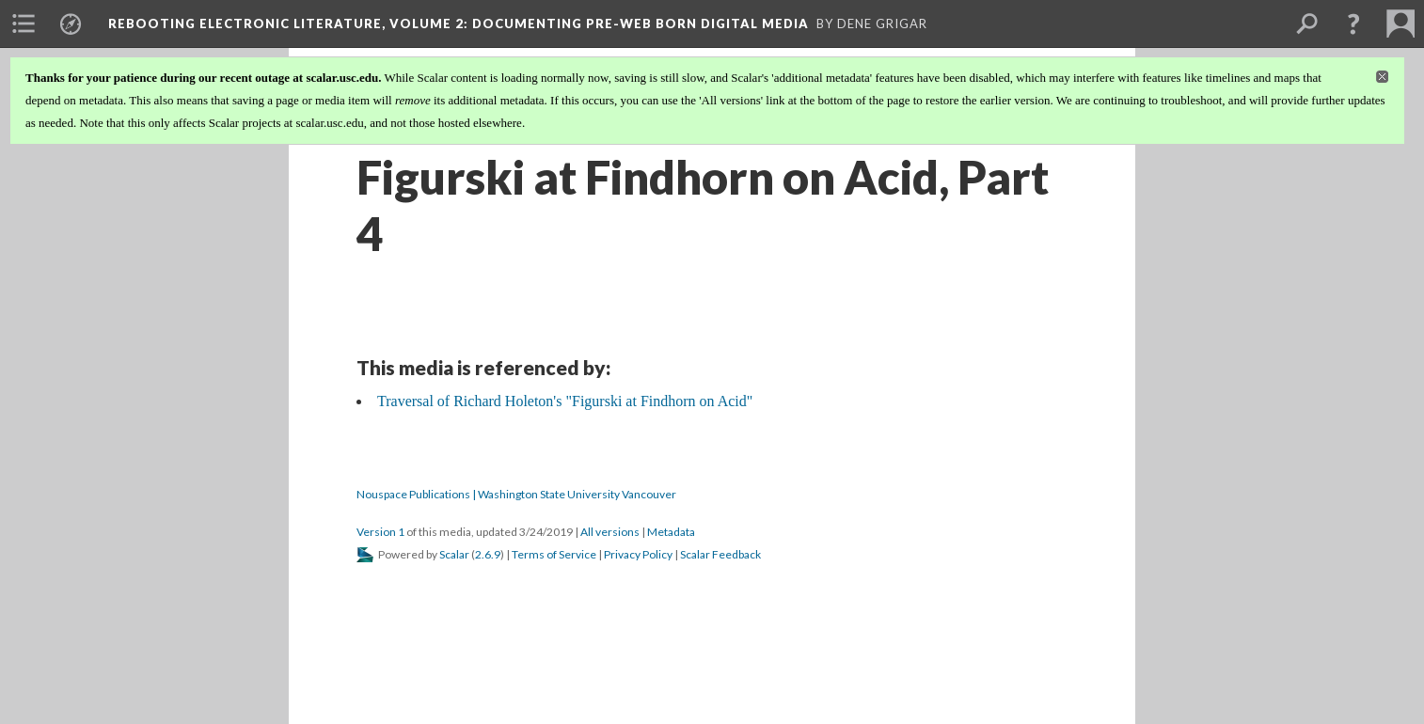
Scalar (454, 554)
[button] (1353, 23)
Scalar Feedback (720, 554)
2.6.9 (487, 554)
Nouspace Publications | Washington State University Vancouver (516, 494)
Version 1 (380, 532)
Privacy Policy (638, 554)
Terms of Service (554, 554)
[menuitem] (23, 23)
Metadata (671, 532)
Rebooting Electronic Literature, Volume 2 (458, 23)
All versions (610, 532)
